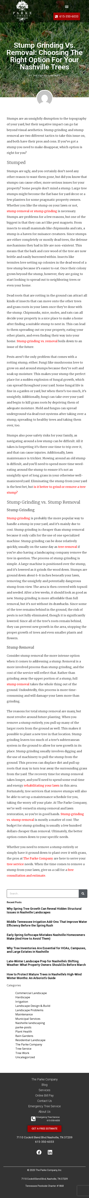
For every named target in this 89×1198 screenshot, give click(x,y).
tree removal (67, 547)
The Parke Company (38, 858)
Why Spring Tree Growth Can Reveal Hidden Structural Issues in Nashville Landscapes (44, 910)
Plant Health (23, 1031)
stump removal (18, 684)
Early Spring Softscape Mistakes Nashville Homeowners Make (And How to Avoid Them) (46, 936)
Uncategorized (25, 1057)
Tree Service (23, 1048)
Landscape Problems (29, 1010)
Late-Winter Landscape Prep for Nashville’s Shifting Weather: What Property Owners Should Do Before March (46, 963)
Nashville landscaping (30, 1023)
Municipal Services (27, 1019)
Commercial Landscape (31, 993)
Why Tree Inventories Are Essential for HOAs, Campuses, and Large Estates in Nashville (46, 950)
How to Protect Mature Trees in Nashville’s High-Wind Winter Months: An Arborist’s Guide (44, 976)
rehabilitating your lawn (41, 785)
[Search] (83, 894)
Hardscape (22, 997)
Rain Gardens (24, 1036)
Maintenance (24, 1014)
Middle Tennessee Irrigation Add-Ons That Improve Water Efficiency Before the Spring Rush (47, 923)
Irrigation (21, 1001)
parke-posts (23, 1027)
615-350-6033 (44, 1141)
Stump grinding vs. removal (37, 341)
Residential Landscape (30, 1040)
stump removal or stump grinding (32, 211)
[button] (67, 6)
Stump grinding (18, 518)
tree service (15, 864)
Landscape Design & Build (32, 1006)
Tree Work (22, 1053)
